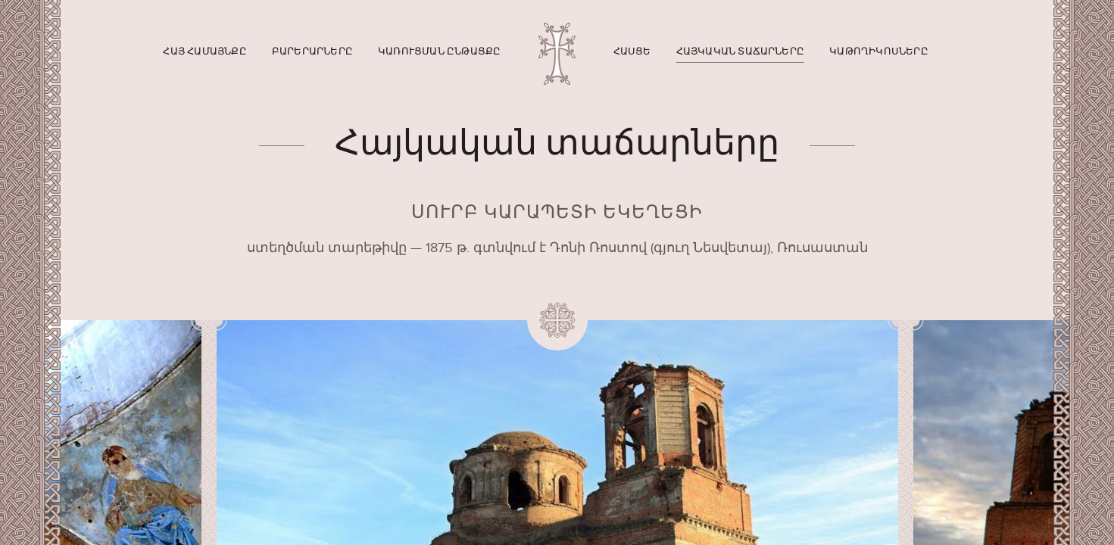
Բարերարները (312, 51)
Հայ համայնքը (204, 51)
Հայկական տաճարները (740, 51)
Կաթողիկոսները (878, 51)
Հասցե (632, 51)
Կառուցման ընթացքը (439, 51)
